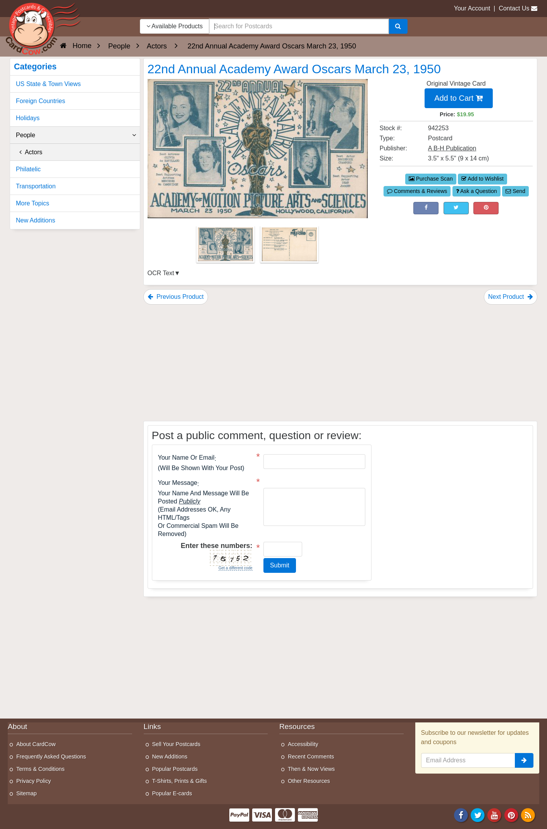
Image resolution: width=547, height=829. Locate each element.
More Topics (32, 203)
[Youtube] (495, 814)
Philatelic (28, 169)
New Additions (35, 220)
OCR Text (161, 273)
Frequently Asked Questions (51, 756)
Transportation (36, 186)
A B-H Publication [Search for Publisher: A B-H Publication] (452, 148)
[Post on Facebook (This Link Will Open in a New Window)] (426, 208)
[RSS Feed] (528, 814)
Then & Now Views (311, 769)
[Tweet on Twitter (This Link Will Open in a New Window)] (456, 208)
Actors (29, 152)
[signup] (524, 760)
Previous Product (176, 296)
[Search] (398, 26)
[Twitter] (478, 814)
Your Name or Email (186, 458)
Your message (178, 483)
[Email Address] (468, 760)
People (76, 135)
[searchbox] (299, 26)
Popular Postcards (175, 769)
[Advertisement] (340, 363)
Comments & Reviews (417, 191)
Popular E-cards (172, 793)
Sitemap (26, 793)
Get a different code (235, 568)
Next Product (510, 296)
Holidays (28, 118)
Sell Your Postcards (176, 744)
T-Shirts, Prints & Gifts (179, 781)
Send (515, 191)
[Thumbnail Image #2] (289, 246)
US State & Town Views (48, 84)
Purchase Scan (431, 179)
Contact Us (514, 8)
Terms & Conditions (40, 769)
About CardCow (36, 744)
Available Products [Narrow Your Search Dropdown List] (174, 26)
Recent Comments (311, 756)
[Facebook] (461, 814)
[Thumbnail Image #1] (226, 246)
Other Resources (309, 781)
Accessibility (303, 744)
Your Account (472, 8)
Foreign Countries (40, 101)
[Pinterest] (511, 814)
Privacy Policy (33, 781)
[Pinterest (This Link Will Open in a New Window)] (486, 208)
